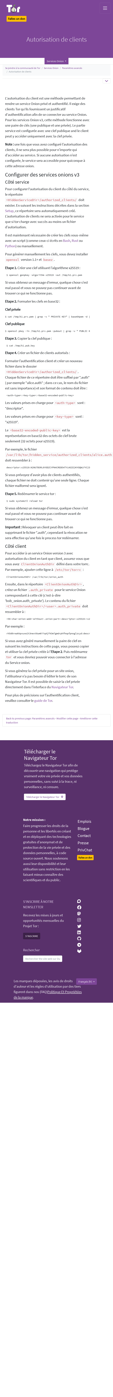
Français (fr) (85, 981)
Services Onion (51, 68)
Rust (75, 240)
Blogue (83, 828)
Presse (83, 842)
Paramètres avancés (72, 68)
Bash (66, 240)
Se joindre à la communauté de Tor (22, 68)
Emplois (84, 821)
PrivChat (85, 850)
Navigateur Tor (62, 687)
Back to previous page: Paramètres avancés (30, 718)
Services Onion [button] (55, 61)
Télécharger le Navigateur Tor (44, 797)
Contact (84, 835)
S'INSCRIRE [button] (31, 936)
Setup (9, 211)
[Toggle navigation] (105, 8)
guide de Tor (43, 700)
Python (10, 246)
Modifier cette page (67, 718)
